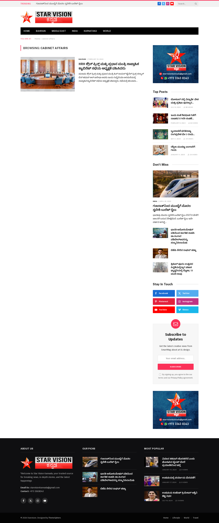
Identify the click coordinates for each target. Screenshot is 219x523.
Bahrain (41, 31)
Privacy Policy (177, 378)
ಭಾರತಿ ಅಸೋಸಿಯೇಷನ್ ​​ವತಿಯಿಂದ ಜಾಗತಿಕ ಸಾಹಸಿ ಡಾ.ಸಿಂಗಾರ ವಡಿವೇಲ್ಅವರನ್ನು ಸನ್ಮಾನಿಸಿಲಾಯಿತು (183, 236)
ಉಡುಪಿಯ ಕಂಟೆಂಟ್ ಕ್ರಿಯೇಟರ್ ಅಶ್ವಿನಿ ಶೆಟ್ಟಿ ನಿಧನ (179, 494)
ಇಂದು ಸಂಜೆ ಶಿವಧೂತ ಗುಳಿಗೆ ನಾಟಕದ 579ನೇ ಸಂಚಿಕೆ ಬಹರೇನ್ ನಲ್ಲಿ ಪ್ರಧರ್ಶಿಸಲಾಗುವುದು (183, 117)
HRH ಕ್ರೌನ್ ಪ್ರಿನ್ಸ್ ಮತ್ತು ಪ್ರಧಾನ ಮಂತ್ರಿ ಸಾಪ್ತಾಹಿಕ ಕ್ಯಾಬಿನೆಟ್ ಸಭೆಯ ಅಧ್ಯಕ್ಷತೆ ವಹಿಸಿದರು (109, 66)
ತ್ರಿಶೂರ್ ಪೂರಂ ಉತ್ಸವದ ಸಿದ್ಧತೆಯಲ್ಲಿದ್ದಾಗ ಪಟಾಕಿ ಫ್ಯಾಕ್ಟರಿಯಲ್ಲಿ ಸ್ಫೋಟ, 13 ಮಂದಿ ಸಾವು (182, 269)
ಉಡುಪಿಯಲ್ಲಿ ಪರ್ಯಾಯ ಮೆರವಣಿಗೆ (178, 477)
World (107, 31)
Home (27, 31)
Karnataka (90, 31)
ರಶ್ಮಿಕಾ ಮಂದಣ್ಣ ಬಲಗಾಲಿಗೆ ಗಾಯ (183, 148)
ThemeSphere (55, 518)
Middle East (59, 31)
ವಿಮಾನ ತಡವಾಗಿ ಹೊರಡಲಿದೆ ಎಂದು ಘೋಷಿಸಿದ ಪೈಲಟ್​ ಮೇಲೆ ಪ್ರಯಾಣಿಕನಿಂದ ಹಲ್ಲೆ (178, 462)
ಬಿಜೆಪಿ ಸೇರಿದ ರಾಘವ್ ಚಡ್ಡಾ (183, 250)
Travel (195, 518)
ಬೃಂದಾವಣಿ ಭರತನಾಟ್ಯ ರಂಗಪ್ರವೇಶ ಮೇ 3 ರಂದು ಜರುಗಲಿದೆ (182, 133)
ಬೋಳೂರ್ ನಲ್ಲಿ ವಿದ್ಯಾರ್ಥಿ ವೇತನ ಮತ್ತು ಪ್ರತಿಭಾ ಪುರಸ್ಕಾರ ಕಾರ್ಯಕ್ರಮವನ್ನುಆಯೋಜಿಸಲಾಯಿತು (188, 101)
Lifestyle (176, 518)
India (75, 31)
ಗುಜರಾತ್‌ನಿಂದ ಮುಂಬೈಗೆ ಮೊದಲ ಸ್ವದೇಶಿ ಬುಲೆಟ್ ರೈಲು (59, 3)
